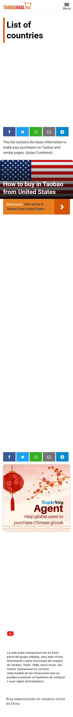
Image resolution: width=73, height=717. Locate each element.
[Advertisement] (36, 85)
